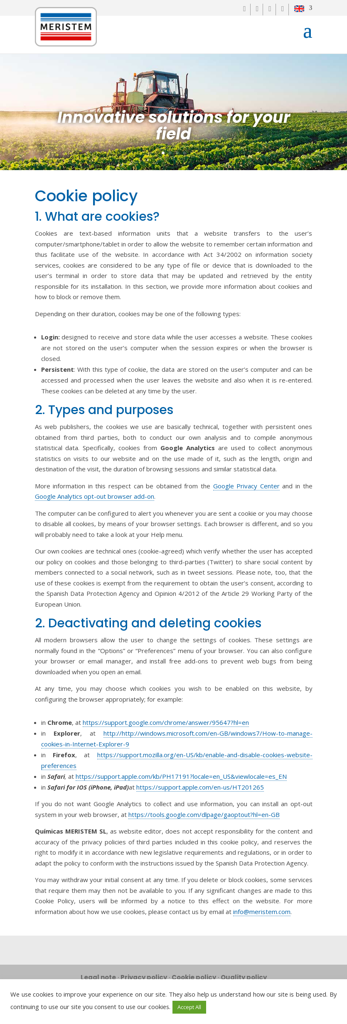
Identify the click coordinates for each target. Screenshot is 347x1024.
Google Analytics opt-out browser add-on (94, 496)
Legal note (98, 977)
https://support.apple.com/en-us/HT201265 (200, 787)
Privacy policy (144, 977)
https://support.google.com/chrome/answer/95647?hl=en (166, 722)
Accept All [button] (189, 1007)
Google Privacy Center (246, 486)
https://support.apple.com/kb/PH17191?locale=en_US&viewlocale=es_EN (181, 776)
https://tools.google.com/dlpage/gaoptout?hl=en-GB (204, 814)
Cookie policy (194, 977)
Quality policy (244, 977)
